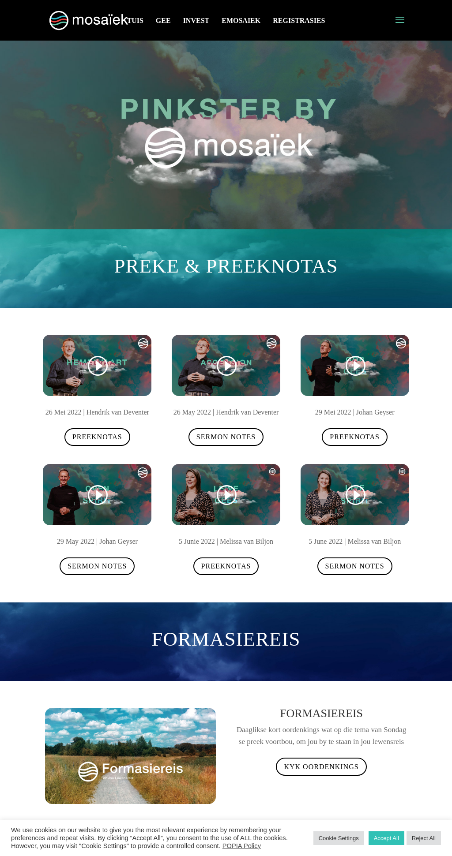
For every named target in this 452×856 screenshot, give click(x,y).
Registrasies (299, 20)
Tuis (135, 20)
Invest (196, 20)
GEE (163, 20)
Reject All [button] (424, 838)
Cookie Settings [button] (339, 838)
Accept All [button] (386, 838)
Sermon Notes (226, 437)
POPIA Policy (241, 845)
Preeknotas (97, 437)
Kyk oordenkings (321, 766)
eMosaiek (241, 20)
